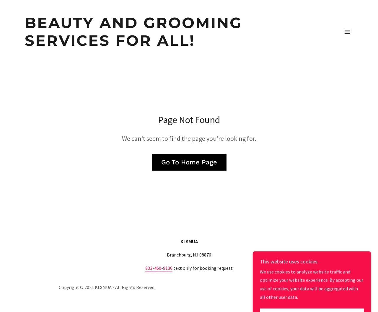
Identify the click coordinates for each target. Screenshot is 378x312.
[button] (347, 32)
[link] (178, 44)
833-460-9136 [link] (158, 268)
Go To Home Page (189, 162)
